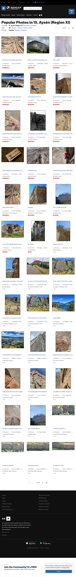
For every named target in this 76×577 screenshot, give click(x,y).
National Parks (43, 509)
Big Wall (65, 63)
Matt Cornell (32, 176)
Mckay (46, 63)
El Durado (65, 248)
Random (24, 30)
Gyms (13, 15)
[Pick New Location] (29, 25)
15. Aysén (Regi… (41, 137)
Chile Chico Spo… (17, 248)
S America (5, 63)
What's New (21, 15)
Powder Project (44, 506)
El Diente (14, 284)
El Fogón (39, 248)
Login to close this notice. (27, 569)
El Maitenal (22, 174)
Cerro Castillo (66, 432)
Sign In (71, 11)
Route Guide (5, 15)
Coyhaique (40, 63)
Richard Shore (8, 102)
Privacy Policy (66, 567)
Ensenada (72, 284)
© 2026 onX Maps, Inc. (33, 548)
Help (3, 498)
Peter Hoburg (7, 250)
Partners (29, 15)
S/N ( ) (46, 248)
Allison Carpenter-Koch (35, 287)
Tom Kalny (7, 176)
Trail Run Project (44, 504)
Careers (4, 535)
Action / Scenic (17, 28)
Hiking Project (43, 501)
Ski (29, 2)
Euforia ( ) (21, 358)
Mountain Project (44, 495)
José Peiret (32, 250)
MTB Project (43, 498)
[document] (59, 569)
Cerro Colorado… (16, 63)
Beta (31, 28)
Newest (17, 30)
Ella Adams (58, 250)
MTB (9, 2)
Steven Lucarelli (59, 360)
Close (59, 571)
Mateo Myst (32, 65)
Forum (35, 15)
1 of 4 (64, 28)
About (4, 495)
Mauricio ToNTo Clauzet (10, 213)
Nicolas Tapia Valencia (61, 65)
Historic (25, 28)
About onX (5, 532)
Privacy (47, 548)
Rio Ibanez (15, 174)
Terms (42, 548)
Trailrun (22, 2)
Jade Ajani (7, 65)
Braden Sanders (59, 323)
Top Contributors (7, 509)
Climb (3, 2)
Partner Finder (6, 504)
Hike (14, 2)
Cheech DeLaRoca (60, 397)
